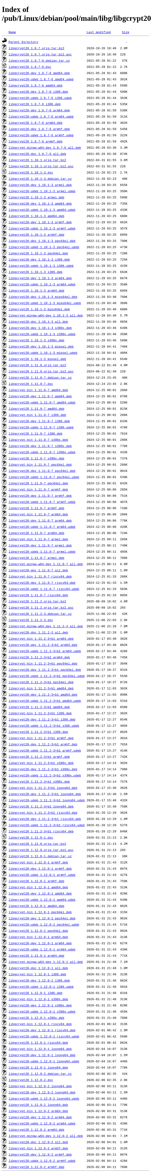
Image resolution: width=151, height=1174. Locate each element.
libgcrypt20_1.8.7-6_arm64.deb (35, 122)
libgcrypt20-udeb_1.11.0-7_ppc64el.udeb (44, 477)
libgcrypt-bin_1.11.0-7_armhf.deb (38, 489)
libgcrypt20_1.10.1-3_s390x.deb (36, 340)
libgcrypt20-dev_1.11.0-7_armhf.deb (40, 495)
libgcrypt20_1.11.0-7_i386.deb (35, 433)
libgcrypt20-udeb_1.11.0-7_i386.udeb (41, 427)
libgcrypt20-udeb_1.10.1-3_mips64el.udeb (45, 303)
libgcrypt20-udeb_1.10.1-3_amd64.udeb (42, 209)
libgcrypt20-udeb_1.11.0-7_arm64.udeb (42, 526)
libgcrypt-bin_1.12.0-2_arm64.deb (38, 1111)
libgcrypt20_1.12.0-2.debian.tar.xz (40, 1073)
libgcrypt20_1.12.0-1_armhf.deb (36, 881)
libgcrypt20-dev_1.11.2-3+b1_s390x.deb (43, 769)
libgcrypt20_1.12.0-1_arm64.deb (36, 955)
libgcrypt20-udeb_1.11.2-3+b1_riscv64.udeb (47, 825)
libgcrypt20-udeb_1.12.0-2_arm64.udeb (42, 1123)
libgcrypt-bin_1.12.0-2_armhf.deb (38, 1148)
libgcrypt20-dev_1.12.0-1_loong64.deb (42, 1055)
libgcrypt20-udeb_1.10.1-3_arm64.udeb (42, 284)
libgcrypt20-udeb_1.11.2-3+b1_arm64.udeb (45, 651)
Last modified (98, 32)
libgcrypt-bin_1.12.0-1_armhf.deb (38, 862)
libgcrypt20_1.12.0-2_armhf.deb (36, 1167)
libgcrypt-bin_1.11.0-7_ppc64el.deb (40, 464)
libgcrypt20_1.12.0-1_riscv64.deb (38, 1042)
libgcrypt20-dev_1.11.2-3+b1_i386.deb (42, 719)
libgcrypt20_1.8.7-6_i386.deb (34, 104)
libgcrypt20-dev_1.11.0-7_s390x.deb (40, 446)
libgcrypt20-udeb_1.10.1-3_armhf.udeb (42, 228)
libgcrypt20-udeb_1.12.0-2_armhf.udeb (42, 1160)
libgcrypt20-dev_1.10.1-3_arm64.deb (40, 278)
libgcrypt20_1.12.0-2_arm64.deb (36, 1129)
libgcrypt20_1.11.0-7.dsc (31, 384)
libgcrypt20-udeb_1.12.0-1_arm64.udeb (42, 949)
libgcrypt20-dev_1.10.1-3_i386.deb (39, 259)
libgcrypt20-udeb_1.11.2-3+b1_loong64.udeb (47, 800)
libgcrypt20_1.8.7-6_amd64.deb (35, 85)
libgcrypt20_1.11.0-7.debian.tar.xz (40, 377)
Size (125, 32)
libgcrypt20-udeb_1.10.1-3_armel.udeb (42, 191)
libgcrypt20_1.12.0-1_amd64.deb (36, 906)
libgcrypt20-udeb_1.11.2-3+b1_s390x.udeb (45, 775)
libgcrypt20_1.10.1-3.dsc (31, 172)
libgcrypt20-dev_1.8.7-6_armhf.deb (39, 129)
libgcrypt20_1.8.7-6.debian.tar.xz (39, 60)
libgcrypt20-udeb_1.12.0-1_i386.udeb (41, 986)
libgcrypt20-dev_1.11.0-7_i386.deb (39, 421)
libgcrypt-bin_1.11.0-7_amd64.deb (38, 390)
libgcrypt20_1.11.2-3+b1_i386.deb (38, 732)
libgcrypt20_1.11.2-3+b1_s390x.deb (39, 781)
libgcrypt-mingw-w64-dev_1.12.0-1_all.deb (46, 962)
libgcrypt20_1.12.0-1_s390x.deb (36, 1018)
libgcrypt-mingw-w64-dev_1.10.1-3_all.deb (46, 315)
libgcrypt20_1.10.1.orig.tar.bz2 (37, 160)
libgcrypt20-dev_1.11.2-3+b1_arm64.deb (43, 645)
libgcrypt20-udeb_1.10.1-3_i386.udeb (41, 265)
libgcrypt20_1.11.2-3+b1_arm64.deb (39, 657)
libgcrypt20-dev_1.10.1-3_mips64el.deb (43, 297)
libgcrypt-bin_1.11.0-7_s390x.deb (38, 439)
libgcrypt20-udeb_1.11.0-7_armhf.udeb (42, 502)
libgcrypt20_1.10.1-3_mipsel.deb (37, 359)
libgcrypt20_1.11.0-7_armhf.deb (36, 508)
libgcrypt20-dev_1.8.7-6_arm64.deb (39, 110)
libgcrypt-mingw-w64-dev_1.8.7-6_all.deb (45, 147)
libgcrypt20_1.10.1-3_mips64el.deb (39, 309)
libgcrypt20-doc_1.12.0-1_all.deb (38, 968)
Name (12, 32)
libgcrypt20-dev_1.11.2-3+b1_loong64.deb (45, 794)
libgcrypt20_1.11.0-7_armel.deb (36, 558)
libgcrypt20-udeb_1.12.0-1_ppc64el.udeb (44, 924)
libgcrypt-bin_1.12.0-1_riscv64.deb (40, 1024)
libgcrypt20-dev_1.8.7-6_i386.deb (38, 91)
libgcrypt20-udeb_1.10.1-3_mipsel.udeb (43, 352)
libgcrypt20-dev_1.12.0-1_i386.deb (39, 980)
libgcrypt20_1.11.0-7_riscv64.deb (38, 595)
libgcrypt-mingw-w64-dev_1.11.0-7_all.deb (46, 564)
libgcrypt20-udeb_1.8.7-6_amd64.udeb (41, 79)
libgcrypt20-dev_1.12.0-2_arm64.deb (40, 1117)
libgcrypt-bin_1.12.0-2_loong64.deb (40, 1086)
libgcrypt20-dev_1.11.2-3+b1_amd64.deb (43, 694)
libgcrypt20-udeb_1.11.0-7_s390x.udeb (42, 452)
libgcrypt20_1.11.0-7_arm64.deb (36, 533)
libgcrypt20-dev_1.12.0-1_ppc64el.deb (42, 918)
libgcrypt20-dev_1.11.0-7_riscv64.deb (42, 582)
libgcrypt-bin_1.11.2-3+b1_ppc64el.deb (43, 663)
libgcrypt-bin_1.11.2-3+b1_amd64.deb (41, 688)
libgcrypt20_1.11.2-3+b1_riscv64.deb (41, 831)
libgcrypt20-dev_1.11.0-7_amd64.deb (40, 396)
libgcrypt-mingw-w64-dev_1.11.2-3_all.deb (46, 626)
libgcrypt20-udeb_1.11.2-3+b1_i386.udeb (44, 725)
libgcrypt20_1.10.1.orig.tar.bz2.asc (41, 166)
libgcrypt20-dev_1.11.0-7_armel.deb (40, 545)
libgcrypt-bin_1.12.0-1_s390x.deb (38, 999)
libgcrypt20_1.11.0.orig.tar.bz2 (37, 365)
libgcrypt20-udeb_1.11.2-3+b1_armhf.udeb (45, 750)
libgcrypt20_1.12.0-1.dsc (31, 837)
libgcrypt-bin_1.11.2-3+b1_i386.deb (40, 713)
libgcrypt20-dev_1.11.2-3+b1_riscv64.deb (45, 819)
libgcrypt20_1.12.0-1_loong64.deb (38, 1067)
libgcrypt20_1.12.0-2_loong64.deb (38, 1105)
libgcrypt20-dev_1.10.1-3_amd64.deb (40, 203)
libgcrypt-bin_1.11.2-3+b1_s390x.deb (41, 763)
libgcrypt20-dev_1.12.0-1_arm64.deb (40, 943)
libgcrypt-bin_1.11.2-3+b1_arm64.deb (41, 638)
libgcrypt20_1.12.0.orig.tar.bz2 (37, 843)
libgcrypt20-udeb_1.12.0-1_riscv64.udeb (44, 1036)
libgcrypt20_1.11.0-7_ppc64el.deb (38, 483)
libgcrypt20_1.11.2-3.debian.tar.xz (40, 614)
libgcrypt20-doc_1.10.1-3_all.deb (38, 321)
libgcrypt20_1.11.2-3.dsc (31, 620)
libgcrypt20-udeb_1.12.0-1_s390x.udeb (42, 1011)
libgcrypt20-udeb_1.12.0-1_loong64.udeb (44, 1061)
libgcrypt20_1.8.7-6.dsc (30, 67)
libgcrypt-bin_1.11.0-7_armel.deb (38, 539)
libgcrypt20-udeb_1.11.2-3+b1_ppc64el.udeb (47, 676)
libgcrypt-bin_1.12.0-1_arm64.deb (38, 937)
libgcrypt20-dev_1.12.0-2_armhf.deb (40, 1154)
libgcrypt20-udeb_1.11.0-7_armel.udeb (42, 551)
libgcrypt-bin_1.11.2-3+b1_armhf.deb (41, 738)
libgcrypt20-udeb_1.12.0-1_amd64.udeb (42, 899)
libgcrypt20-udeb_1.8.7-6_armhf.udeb (41, 135)
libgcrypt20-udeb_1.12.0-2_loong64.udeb (44, 1098)
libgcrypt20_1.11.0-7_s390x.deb (36, 458)
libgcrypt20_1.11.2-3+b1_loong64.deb (41, 806)
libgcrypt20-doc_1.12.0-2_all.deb (38, 1142)
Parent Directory (23, 42)
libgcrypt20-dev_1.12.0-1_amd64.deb (40, 893)
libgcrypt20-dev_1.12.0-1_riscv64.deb (42, 1030)
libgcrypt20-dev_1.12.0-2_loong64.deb (42, 1092)
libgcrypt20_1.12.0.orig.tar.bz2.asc (41, 850)
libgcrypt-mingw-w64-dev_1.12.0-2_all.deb (46, 1136)
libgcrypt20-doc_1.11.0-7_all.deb (38, 570)
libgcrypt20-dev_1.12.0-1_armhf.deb (40, 868)
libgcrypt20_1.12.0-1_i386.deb (35, 993)
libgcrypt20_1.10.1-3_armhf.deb (36, 234)
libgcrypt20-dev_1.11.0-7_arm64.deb (40, 520)
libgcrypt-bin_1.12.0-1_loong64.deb (40, 1049)
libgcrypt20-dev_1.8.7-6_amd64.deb (39, 73)
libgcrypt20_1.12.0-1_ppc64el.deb (38, 930)
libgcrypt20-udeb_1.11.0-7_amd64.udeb (42, 402)
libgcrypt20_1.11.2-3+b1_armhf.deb (39, 756)
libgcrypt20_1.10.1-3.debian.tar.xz (40, 178)
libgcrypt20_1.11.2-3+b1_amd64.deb (39, 707)
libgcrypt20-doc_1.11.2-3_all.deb (38, 632)
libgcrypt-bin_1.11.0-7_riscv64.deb (40, 576)
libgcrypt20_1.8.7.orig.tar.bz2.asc (40, 54)
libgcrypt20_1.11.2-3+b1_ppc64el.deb (41, 682)
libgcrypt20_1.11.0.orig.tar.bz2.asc (41, 371)
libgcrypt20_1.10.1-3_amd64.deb (36, 216)
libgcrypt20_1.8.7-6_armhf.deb (35, 141)
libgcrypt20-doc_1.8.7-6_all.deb (37, 154)
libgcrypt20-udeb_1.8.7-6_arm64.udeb (41, 116)
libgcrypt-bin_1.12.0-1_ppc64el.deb (40, 912)
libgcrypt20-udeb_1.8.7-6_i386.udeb (40, 98)
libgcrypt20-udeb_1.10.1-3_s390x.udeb (42, 334)
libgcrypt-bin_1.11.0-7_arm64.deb (38, 514)
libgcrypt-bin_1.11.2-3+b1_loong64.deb (43, 788)
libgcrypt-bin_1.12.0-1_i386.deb (37, 974)
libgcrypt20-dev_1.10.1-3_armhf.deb (40, 222)
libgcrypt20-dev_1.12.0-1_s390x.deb (40, 1005)
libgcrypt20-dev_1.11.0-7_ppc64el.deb (42, 471)
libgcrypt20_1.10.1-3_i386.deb (35, 272)
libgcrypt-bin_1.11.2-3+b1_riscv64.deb (43, 812)
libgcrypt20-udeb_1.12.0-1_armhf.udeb (42, 875)
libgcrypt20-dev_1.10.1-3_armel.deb (40, 185)
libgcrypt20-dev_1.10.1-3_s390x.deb (40, 328)
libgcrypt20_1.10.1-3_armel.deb (36, 197)
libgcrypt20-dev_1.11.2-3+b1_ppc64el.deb (45, 669)
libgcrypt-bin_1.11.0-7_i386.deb (37, 415)
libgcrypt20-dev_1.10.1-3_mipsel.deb (41, 346)
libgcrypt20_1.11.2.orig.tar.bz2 (37, 601)
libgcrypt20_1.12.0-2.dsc (31, 1080)
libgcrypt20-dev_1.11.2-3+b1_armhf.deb (43, 744)
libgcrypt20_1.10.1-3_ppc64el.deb (38, 253)
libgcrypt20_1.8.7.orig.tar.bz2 (36, 48)
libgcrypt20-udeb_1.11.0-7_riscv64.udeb (44, 589)
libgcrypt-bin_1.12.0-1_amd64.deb (38, 887)
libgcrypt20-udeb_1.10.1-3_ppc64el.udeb (44, 247)
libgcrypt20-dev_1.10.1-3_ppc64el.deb (42, 241)
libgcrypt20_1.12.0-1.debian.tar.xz (40, 856)
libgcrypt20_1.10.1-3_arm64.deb (36, 290)
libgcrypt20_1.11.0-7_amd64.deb (36, 408)
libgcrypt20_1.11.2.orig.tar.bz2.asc (41, 607)
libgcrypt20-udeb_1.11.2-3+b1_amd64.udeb (45, 701)
